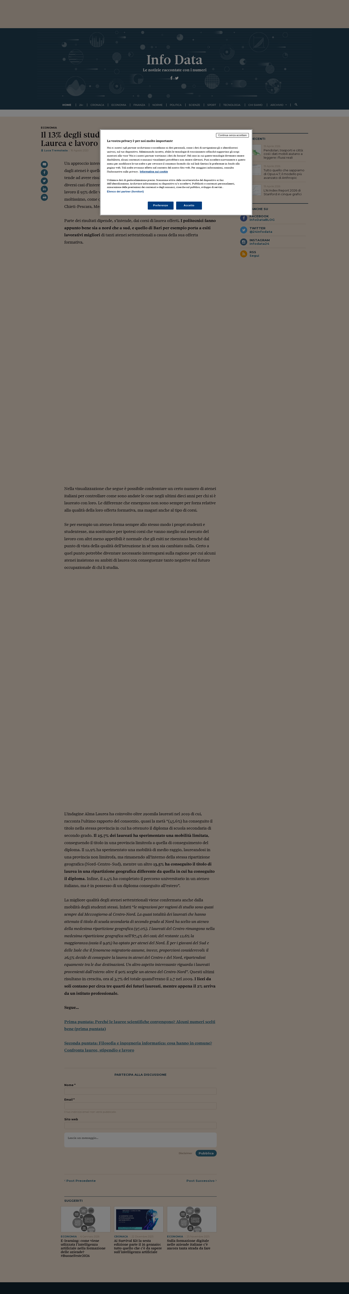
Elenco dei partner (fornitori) (125, 191)
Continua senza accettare (232, 135)
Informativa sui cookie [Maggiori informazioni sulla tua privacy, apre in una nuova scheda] (154, 171)
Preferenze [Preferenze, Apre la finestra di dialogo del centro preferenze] (160, 205)
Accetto (189, 205)
